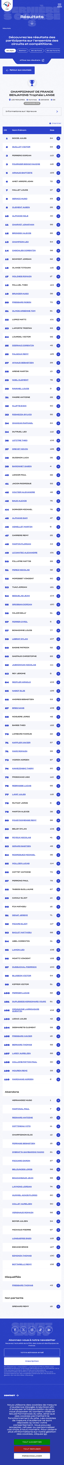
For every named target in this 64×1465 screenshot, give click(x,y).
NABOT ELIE (18, 691)
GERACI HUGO (19, 199)
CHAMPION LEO (20, 242)
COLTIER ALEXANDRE (23, 492)
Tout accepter (32, 1442)
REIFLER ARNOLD (21, 682)
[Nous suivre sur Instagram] (32, 1329)
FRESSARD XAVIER (22, 1036)
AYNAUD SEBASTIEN (23, 363)
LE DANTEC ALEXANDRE (24, 553)
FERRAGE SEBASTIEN (23, 1143)
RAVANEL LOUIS (20, 389)
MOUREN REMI (19, 1071)
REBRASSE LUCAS (21, 786)
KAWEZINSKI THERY (23, 768)
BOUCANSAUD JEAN (22, 1178)
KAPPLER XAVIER (21, 743)
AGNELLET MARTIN (22, 527)
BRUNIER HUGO (20, 294)
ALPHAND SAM (20, 518)
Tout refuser (32, 1449)
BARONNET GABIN (22, 466)
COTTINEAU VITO (21, 1126)
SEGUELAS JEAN (21, 596)
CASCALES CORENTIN (24, 250)
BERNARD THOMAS (22, 1045)
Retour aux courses (18, 70)
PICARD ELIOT (20, 924)
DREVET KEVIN (20, 449)
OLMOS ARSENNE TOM (23, 311)
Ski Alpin (10, 51)
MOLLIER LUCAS (20, 863)
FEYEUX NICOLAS (21, 838)
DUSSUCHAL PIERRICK (24, 967)
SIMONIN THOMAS (22, 1256)
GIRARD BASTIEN (21, 846)
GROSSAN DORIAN (22, 604)
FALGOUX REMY (20, 354)
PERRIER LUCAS (20, 993)
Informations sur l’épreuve (32, 111)
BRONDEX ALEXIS (21, 233)
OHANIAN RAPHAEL (22, 423)
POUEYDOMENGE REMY (24, 820)
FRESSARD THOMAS (22, 1285)
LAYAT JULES (19, 794)
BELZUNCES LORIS (22, 1169)
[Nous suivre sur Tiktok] (40, 1329)
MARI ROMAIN (19, 751)
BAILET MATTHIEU (22, 933)
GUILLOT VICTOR (21, 147)
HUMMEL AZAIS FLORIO (24, 1195)
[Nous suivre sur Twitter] (23, 1329)
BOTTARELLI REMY (22, 1264)
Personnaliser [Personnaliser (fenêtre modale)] (32, 1456)
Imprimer (55, 123)
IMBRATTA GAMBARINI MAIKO (28, 1152)
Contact (9, 1395)
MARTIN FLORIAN (21, 544)
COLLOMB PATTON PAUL (24, 1062)
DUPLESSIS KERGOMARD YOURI (29, 1002)
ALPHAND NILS (20, 216)
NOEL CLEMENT (20, 380)
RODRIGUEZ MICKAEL (23, 855)
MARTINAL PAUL (20, 1109)
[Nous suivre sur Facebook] (14, 1329)
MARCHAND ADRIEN (22, 1079)
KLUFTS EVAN (19, 406)
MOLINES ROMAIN (22, 276)
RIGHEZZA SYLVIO (22, 415)
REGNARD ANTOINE (22, 1118)
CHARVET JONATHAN (23, 225)
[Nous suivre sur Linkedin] (49, 1329)
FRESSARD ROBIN (21, 302)
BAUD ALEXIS (19, 501)
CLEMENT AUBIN (21, 207)
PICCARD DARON (21, 1161)
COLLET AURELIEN (22, 1204)
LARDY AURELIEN (21, 1053)
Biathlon (22, 51)
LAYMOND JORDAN (22, 1187)
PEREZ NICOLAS (21, 570)
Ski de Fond (36, 51)
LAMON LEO (18, 950)
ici (32, 1375)
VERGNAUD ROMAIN (22, 1213)
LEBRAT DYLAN (20, 639)
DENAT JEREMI (20, 915)
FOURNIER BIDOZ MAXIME (26, 164)
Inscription (32, 1361)
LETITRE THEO (19, 440)
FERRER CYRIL (20, 622)
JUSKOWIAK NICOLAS (24, 665)
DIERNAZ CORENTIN (23, 345)
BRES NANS (18, 708)
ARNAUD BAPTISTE (22, 173)
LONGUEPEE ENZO (21, 1238)
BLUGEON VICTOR (21, 976)
